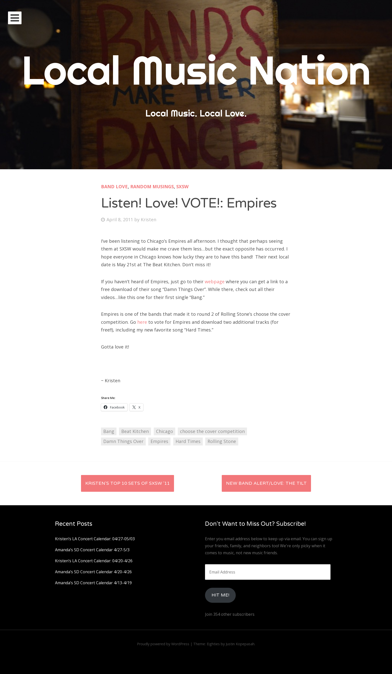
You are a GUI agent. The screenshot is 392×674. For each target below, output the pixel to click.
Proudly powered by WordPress (163, 644)
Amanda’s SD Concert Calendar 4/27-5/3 (92, 549)
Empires (159, 441)
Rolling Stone (222, 441)
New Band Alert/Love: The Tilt (266, 483)
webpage (215, 281)
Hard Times (188, 441)
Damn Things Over (123, 441)
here (142, 322)
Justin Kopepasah (240, 644)
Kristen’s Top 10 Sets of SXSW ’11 (127, 483)
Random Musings (152, 187)
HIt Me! (220, 595)
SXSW (182, 187)
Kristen (148, 219)
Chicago (164, 431)
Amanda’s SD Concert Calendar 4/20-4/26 (93, 571)
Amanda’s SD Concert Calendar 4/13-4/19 (93, 583)
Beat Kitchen (135, 431)
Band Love (114, 187)
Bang (108, 431)
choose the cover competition (212, 431)
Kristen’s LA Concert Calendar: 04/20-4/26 (93, 561)
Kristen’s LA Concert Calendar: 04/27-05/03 (95, 539)
